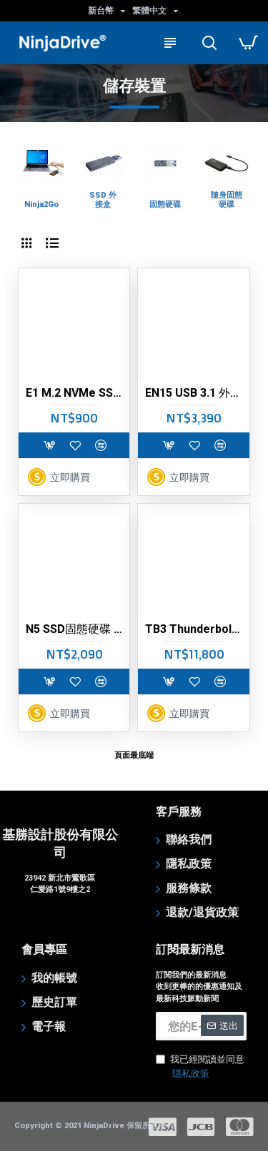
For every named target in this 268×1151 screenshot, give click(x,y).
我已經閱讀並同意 (200, 1067)
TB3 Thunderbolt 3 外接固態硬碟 (193, 629)
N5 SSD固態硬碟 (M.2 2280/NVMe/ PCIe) (74, 629)
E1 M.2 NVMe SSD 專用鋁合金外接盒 (74, 393)
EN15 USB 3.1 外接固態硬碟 (193, 393)
